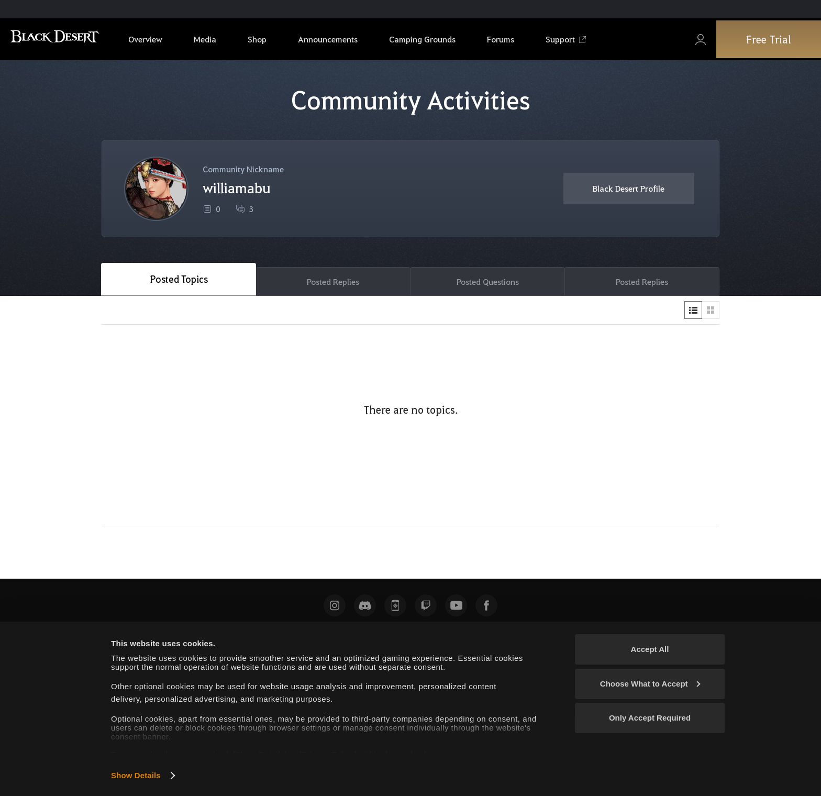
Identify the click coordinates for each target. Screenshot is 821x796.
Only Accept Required (650, 717)
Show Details (136, 775)
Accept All (650, 649)
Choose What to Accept (650, 683)
